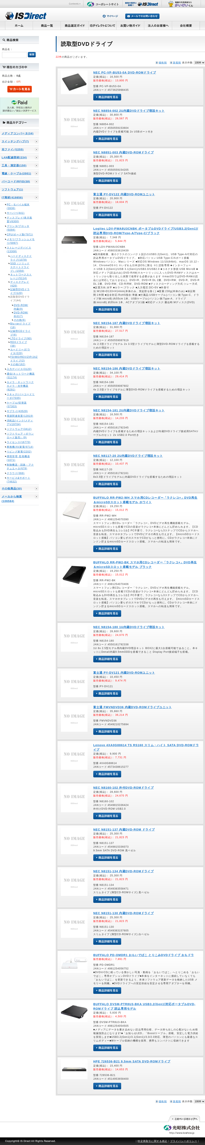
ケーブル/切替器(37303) (17, 404)
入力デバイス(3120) (19, 369)
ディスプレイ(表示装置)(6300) (19, 219)
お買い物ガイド (130, 25)
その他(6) (20, 320)
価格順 (163, 62)
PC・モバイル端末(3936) (18, 206)
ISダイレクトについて (102, 25)
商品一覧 (47, 25)
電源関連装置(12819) (20, 415)
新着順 (177, 62)
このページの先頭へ (184, 1119)
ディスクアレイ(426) (19, 284)
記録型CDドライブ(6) (20, 333)
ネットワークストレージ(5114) (21, 276)
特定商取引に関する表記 (152, 1141)
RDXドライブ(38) (18, 344)
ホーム (19, 25)
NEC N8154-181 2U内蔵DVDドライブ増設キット (129, 410)
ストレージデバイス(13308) (19, 249)
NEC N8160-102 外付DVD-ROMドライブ (123, 787)
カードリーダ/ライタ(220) (20, 351)
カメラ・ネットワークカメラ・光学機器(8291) (20, 386)
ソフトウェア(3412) (19, 429)
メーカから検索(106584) (12, 499)
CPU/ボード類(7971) (20, 234)
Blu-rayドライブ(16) (20, 325)
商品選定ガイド (75, 25)
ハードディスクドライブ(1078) (21, 258)
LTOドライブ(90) (21, 338)
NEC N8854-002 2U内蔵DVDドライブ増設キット (129, 110)
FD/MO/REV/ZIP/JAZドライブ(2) (21, 359)
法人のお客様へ (158, 25)
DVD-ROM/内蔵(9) (21, 307)
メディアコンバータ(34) (18, 133)
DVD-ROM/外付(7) (21, 314)
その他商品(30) (12, 488)
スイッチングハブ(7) (15, 141)
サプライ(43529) (17, 411)
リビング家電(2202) (19, 451)
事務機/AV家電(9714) (20, 446)
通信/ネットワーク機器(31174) (21, 375)
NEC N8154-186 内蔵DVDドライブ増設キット (127, 368)
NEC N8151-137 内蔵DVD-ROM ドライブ (124, 829)
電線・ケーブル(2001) (16, 173)
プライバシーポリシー (183, 1141)
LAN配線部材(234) (14, 157)
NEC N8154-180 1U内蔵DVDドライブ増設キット (129, 627)
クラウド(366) (16, 473)
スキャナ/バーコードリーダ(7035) (21, 396)
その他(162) (17, 364)
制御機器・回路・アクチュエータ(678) (20, 466)
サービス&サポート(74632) (18, 479)
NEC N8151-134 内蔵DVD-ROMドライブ (123, 871)
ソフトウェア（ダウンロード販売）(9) (20, 435)
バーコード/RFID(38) (16, 181)
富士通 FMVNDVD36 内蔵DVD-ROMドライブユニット (132, 707)
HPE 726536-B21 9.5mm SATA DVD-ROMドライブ (131, 1061)
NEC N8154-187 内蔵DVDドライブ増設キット (127, 323)
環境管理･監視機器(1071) (18, 458)
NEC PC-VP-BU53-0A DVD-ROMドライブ (124, 72)
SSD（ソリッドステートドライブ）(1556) (20, 267)
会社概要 (186, 25)
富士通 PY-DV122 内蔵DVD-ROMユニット (124, 194)
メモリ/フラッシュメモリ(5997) (21, 241)
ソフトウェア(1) (12, 189)
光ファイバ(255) (13, 149)
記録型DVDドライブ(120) (20, 291)
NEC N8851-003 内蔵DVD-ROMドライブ (123, 152)
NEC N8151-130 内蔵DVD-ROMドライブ (123, 913)
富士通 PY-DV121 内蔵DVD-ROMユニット (124, 672)
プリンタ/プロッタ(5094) (18, 228)
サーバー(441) (16, 213)
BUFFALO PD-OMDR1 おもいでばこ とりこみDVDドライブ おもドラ (143, 955)
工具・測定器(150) (14, 165)
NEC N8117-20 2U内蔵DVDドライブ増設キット (128, 455)
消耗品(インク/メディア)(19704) (20, 422)
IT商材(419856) (12, 197)
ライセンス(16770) (19, 442)
